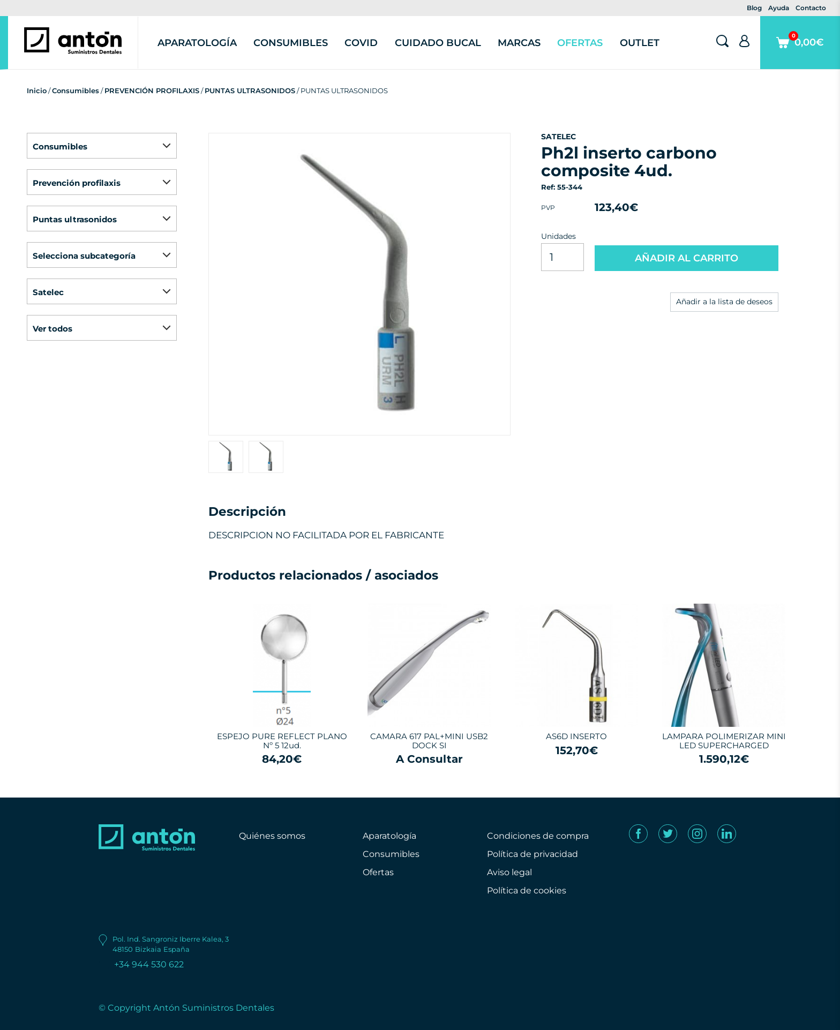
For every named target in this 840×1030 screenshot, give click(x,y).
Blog (754, 8)
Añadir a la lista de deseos (724, 301)
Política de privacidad (532, 854)
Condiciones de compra (538, 836)
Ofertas (580, 43)
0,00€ (800, 50)
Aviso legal (509, 872)
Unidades (558, 236)
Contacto (811, 8)
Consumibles (290, 43)
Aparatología (197, 43)
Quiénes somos (272, 836)
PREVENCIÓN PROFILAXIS (151, 90)
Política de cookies (526, 890)
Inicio (37, 90)
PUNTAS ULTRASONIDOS (250, 90)
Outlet (639, 43)
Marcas (519, 43)
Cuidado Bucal (438, 43)
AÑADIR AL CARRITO (686, 258)
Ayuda (778, 8)
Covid (361, 43)
